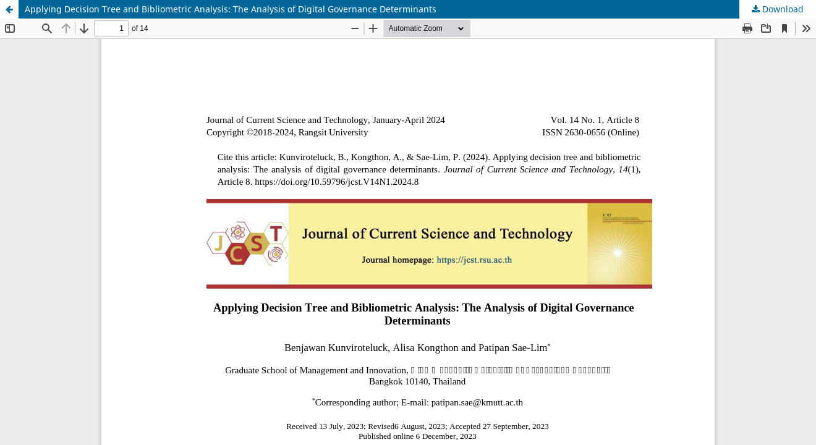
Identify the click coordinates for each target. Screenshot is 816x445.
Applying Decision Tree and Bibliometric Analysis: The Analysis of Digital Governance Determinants (230, 9)
